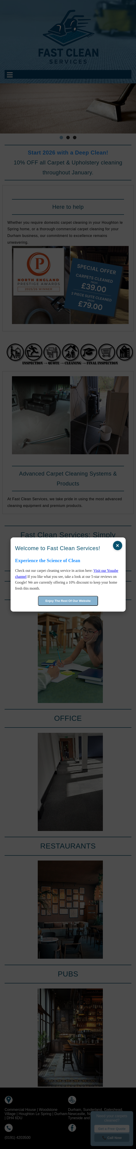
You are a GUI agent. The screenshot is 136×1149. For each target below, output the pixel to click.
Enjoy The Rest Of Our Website (68, 601)
